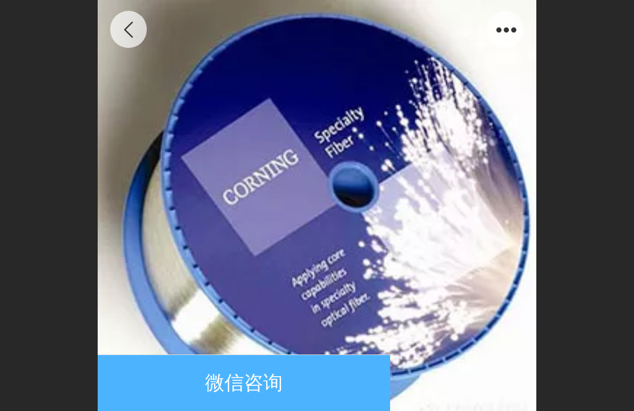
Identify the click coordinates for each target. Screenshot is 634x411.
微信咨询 (244, 382)
